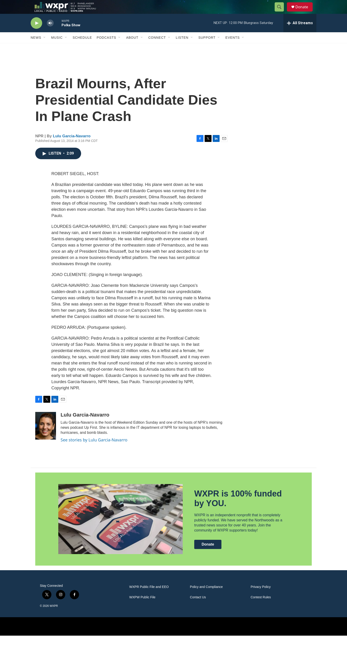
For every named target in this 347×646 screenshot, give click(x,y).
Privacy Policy (261, 597)
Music (57, 48)
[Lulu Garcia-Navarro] (45, 436)
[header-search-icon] (281, 12)
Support (206, 48)
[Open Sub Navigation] (45, 48)
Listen (182, 48)
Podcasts (106, 48)
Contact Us (198, 607)
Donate (304, 12)
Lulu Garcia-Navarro (72, 146)
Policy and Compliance (206, 597)
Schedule (82, 48)
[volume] (50, 33)
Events (232, 48)
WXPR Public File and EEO (149, 597)
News (36, 48)
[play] (36, 33)
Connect (157, 48)
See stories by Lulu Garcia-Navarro (94, 450)
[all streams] (299, 33)
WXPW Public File (142, 607)
